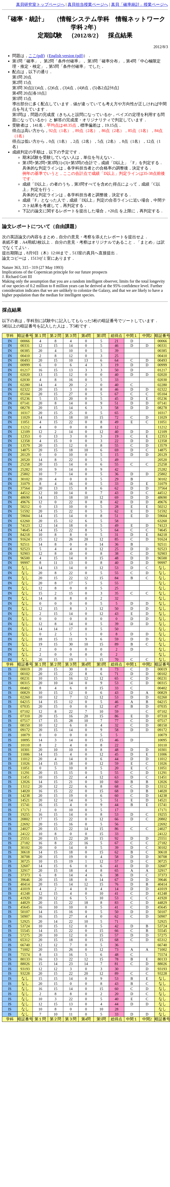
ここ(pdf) (36, 56)
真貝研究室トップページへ (40, 4)
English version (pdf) (66, 56)
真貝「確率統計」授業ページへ (139, 4)
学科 (10, 336)
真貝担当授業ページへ (88, 4)
